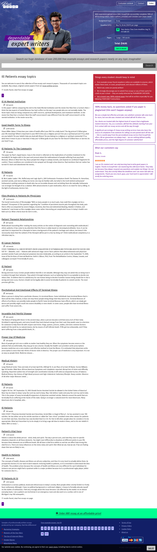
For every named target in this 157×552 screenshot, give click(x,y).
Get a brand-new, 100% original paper (111, 97)
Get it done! (121, 48)
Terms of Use (126, 523)
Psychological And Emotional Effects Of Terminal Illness (29, 290)
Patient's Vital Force (12, 431)
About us (125, 532)
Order (151, 3)
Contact (141, 3)
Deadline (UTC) (106, 25)
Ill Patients (7, 172)
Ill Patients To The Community (17, 148)
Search (149, 65)
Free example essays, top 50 (51, 523)
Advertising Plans (10, 543)
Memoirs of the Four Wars (13, 533)
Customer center (125, 3)
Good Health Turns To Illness (16, 125)
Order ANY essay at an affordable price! (80, 513)
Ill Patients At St (10, 478)
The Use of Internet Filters (13, 536)
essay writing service (50, 86)
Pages (109, 38)
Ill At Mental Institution (13, 101)
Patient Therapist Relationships (18, 219)
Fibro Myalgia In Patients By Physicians (21, 195)
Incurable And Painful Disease (17, 313)
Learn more (53, 547)
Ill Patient (7, 266)
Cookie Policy (126, 529)
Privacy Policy (127, 526)
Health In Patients (11, 455)
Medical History (9, 360)
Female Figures (9, 540)
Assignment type (105, 21)
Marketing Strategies (11, 529)
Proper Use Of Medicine (13, 337)
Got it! (151, 548)
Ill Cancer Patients (11, 243)
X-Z (46, 534)
